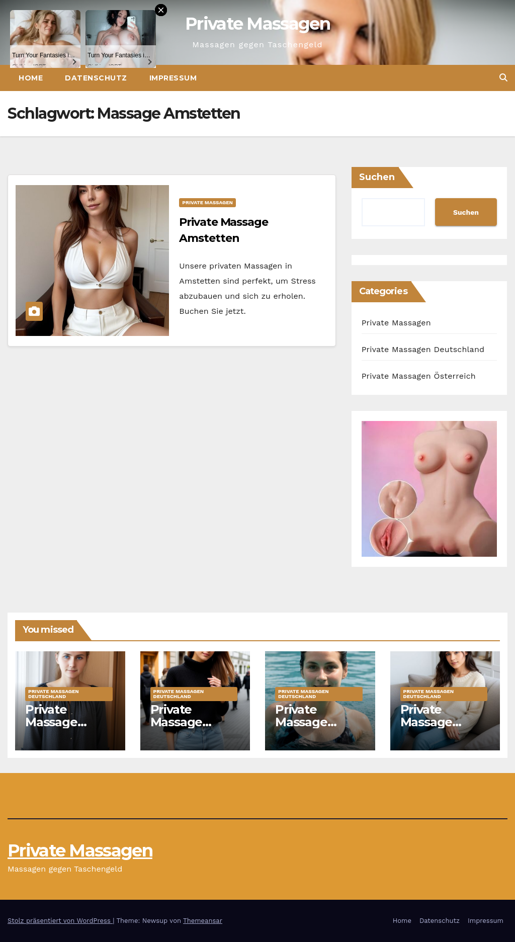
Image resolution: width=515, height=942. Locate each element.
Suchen (377, 177)
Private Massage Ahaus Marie (437, 722)
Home (402, 920)
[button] (503, 77)
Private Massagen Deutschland (423, 349)
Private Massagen (257, 23)
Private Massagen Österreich (419, 376)
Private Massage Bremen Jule (188, 722)
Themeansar (202, 920)
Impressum (173, 77)
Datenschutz (439, 920)
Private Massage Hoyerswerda (64, 722)
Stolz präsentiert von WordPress (60, 920)
